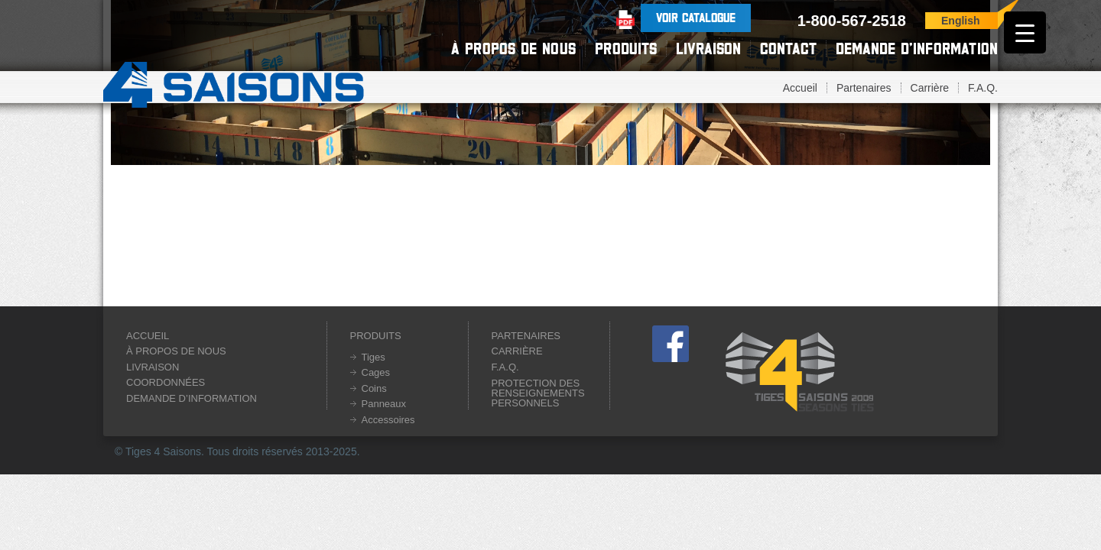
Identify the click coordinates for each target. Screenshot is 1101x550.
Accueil (800, 87)
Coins (374, 388)
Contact (788, 48)
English (960, 21)
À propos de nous (513, 48)
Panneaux (384, 403)
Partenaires (864, 87)
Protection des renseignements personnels (538, 393)
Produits (626, 48)
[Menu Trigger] (1025, 32)
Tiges (373, 357)
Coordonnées (165, 382)
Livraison (708, 48)
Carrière (930, 87)
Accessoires (388, 419)
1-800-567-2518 (851, 20)
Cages (376, 372)
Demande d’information (917, 48)
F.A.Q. (983, 87)
